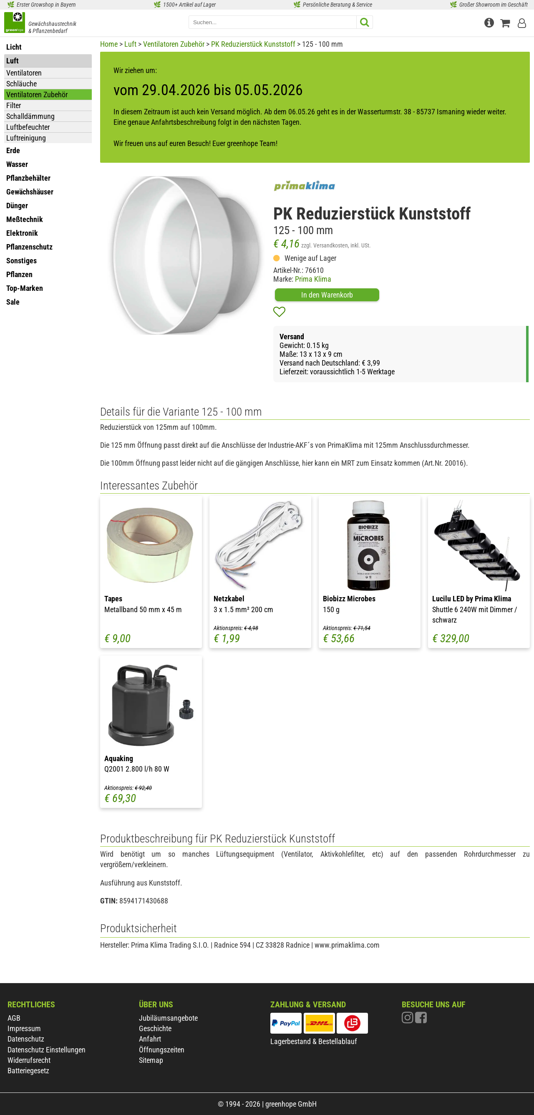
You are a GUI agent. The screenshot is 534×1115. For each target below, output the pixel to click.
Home (109, 44)
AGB (14, 1018)
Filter (13, 105)
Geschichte (155, 1028)
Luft (130, 44)
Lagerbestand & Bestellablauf (313, 1041)
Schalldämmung (30, 116)
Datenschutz (26, 1038)
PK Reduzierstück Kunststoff (253, 44)
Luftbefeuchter (28, 127)
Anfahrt (150, 1038)
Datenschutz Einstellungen (47, 1049)
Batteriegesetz (28, 1070)
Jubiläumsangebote (168, 1018)
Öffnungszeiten (161, 1049)
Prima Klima (313, 279)
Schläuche (21, 83)
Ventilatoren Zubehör (37, 94)
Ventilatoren (24, 72)
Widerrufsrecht (29, 1060)
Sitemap (151, 1060)
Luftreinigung (26, 138)
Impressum (24, 1028)
